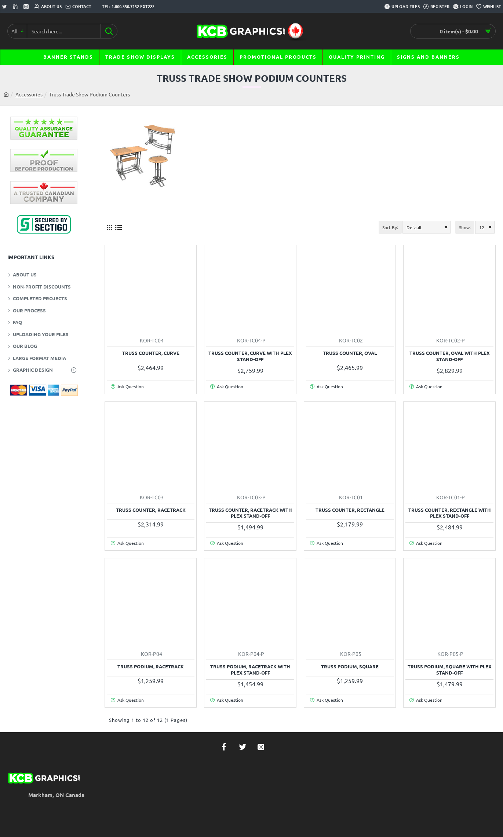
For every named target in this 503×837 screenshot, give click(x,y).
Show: (465, 227)
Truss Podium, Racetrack (150, 666)
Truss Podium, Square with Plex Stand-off (450, 670)
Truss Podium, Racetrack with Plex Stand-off (250, 670)
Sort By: (390, 227)
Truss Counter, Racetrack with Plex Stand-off (250, 513)
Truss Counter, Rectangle (350, 510)
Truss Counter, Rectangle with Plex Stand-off (449, 513)
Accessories (29, 94)
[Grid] (109, 227)
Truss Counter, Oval (350, 353)
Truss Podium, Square (350, 666)
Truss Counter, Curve (150, 353)
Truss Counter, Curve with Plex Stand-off (250, 356)
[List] (118, 227)
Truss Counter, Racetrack (151, 510)
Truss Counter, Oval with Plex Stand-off (449, 356)
